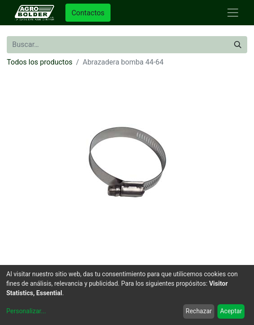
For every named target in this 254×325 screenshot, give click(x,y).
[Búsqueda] (237, 44)
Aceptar (231, 311)
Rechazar (199, 311)
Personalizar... (26, 311)
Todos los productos (40, 62)
